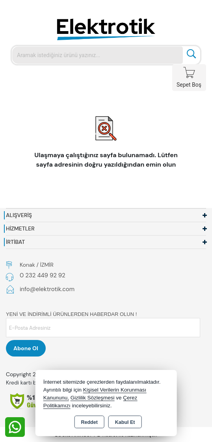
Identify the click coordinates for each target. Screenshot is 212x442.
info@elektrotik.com (47, 289)
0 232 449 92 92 (42, 275)
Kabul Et (125, 422)
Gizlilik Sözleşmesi (93, 398)
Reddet (89, 422)
